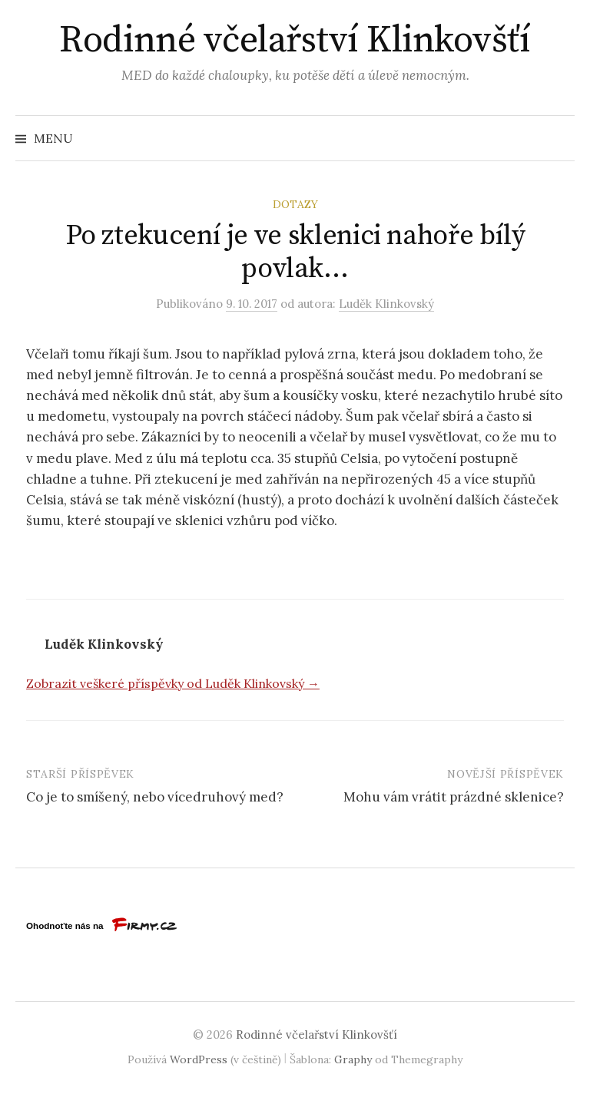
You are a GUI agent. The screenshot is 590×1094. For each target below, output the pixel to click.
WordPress (198, 1059)
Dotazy (295, 204)
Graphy (353, 1059)
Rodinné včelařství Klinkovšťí (294, 41)
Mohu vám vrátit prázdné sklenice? (453, 796)
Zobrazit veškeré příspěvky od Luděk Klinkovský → (173, 683)
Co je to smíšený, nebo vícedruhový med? (154, 796)
